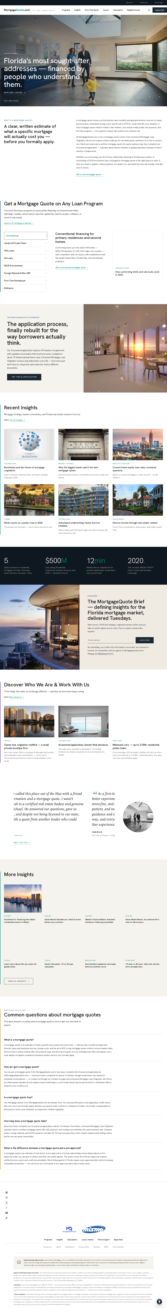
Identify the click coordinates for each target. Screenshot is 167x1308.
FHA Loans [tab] (25, 250)
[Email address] (111, 640)
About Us (129, 3)
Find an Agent (103, 1239)
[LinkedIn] (6, 1192)
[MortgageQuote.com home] (29, 10)
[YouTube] (6, 1212)
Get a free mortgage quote (89, 174)
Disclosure (103, 653)
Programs (66, 10)
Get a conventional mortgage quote (71, 267)
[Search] (149, 10)
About (58, 1247)
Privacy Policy (84, 1247)
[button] (150, 97)
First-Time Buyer (92, 10)
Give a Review (118, 1247)
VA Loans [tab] (25, 258)
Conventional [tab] (26, 235)
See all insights (17, 420)
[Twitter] (6, 1202)
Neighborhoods (133, 10)
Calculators (118, 10)
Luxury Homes (87, 1239)
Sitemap (96, 1247)
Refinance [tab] (25, 288)
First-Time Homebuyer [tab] (25, 280)
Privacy (91, 653)
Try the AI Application (24, 377)
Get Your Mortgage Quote (33, 92)
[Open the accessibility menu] (159, 1301)
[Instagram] (6, 1197)
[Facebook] (6, 1207)
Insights (77, 10)
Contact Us (144, 3)
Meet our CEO (22, 842)
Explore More (11, 101)
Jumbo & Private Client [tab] (25, 243)
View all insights (18, 981)
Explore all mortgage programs (19, 223)
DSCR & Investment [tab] (25, 265)
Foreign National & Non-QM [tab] (25, 273)
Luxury (106, 10)
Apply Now (118, 1239)
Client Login (159, 3)
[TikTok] (6, 1218)
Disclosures (69, 1247)
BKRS (106, 1247)
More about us (16, 697)
